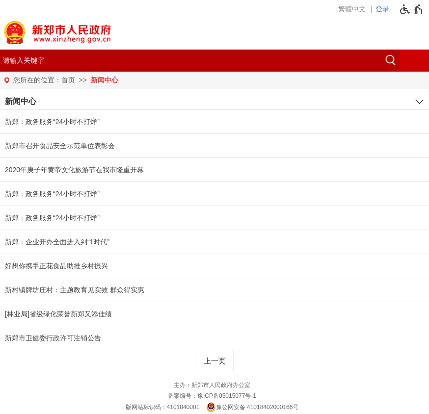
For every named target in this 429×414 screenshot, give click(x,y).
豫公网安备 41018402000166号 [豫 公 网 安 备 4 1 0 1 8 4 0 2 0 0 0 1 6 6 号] (252, 407)
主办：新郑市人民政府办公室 (212, 385)
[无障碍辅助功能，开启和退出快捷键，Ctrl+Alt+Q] (411, 9)
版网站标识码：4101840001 (163, 407)
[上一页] (215, 360)
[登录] (384, 9)
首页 (68, 80)
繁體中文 (352, 9)
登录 (382, 9)
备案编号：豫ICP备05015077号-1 (212, 395)
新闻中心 (104, 80)
